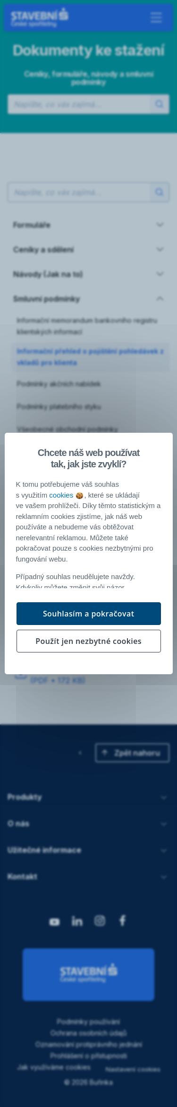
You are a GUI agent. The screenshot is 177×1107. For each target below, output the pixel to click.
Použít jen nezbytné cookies (88, 641)
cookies (66, 495)
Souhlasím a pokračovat (89, 613)
